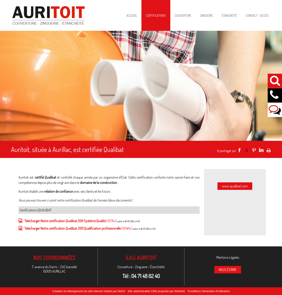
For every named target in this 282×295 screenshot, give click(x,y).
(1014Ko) (78, 228)
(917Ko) (70, 221)
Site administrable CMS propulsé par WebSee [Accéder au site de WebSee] (156, 291)
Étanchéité (229, 15)
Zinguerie (206, 15)
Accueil (131, 15)
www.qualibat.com (235, 186)
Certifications (156, 15)
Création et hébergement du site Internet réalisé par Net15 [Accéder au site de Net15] (88, 291)
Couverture (183, 15)
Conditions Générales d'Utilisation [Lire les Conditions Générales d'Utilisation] (208, 291)
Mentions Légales (227, 257)
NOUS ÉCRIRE (228, 270)
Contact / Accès (257, 15)
